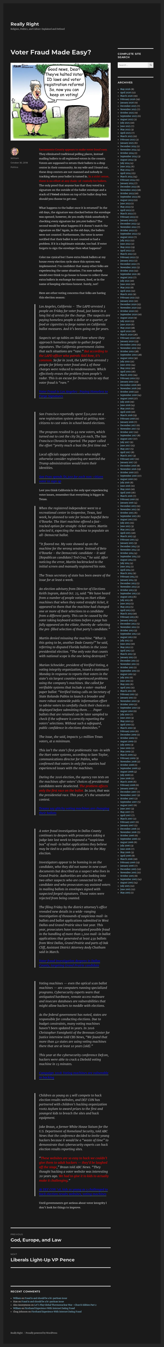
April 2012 (125, 650)
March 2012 (126, 654)
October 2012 (127, 630)
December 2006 (128, 829)
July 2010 (124, 714)
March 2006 (126, 859)
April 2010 (125, 724)
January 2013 (126, 620)
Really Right (25, 24)
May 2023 (125, 207)
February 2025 (127, 139)
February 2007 (127, 822)
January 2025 (127, 143)
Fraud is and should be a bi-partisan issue (46, 1298)
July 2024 (125, 163)
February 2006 (127, 862)
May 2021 (125, 287)
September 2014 (128, 556)
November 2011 (128, 664)
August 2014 (126, 560)
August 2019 (126, 358)
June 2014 (125, 566)
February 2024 (127, 180)
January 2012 (126, 657)
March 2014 (126, 573)
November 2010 (128, 701)
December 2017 (128, 425)
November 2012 (128, 627)
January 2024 (127, 183)
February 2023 (127, 217)
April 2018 (125, 412)
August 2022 (126, 237)
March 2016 (126, 496)
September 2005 (128, 879)
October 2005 (127, 876)
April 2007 (125, 815)
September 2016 (128, 476)
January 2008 (127, 788)
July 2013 (124, 600)
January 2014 (126, 580)
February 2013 (127, 617)
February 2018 (127, 418)
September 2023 (128, 196)
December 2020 (128, 304)
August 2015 (126, 519)
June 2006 (125, 849)
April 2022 (125, 250)
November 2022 (128, 227)
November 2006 (128, 832)
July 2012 (124, 640)
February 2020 (127, 338)
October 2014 (127, 553)
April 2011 (125, 687)
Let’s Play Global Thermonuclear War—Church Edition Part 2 (65, 1305)
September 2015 (128, 516)
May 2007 (125, 812)
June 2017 (125, 445)
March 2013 (126, 613)
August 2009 (126, 741)
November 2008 (128, 761)
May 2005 (125, 892)
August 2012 (126, 637)
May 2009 (125, 751)
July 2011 (124, 677)
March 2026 (126, 96)
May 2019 (125, 368)
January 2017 (126, 462)
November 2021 (128, 267)
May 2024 (125, 170)
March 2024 (126, 176)
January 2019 (127, 381)
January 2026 (127, 102)
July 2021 (124, 281)
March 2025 (126, 136)
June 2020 (125, 324)
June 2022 (125, 244)
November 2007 (128, 795)
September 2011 (128, 670)
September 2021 (128, 274)
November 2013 (128, 586)
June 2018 (125, 405)
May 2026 (125, 89)
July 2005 (125, 886)
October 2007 (127, 798)
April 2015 (125, 533)
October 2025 (127, 112)
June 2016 (125, 486)
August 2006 (126, 842)
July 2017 (124, 442)
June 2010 (125, 718)
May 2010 (125, 721)
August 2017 (126, 439)
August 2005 (126, 882)
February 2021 (127, 297)
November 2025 (128, 109)
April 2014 (125, 570)
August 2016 (126, 479)
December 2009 (128, 734)
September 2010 (128, 707)
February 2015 (127, 539)
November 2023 (128, 190)
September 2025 (128, 116)
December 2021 (128, 264)
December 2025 (128, 106)
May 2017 (125, 449)
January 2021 (126, 301)
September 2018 (128, 395)
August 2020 (126, 317)
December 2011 (128, 660)
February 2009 (127, 758)
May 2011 (125, 684)
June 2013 (125, 603)
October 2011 (126, 667)
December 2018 (128, 385)
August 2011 (126, 674)
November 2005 (128, 872)
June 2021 (125, 284)
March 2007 (126, 818)
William (15, 158)
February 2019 (127, 378)
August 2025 (126, 119)
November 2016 (128, 469)
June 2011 (125, 681)
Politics (14, 167)
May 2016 (125, 489)
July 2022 (125, 240)
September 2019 (128, 354)
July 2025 (125, 123)
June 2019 (125, 365)
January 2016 (127, 502)
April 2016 (125, 492)
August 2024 (126, 159)
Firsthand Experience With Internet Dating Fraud (50, 1308)
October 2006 (127, 835)
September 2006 (128, 839)
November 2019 (128, 348)
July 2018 (124, 402)
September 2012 (128, 634)
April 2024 (125, 173)
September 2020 (128, 314)
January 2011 (126, 697)
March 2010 (126, 728)
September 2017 (128, 435)
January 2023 (127, 220)
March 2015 (126, 536)
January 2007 (127, 825)
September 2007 (128, 802)
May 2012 (125, 647)
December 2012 (128, 623)
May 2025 (125, 129)
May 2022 (125, 247)
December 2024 (128, 146)
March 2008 (126, 781)
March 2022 (126, 254)
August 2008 (126, 771)
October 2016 (127, 472)
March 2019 (126, 375)
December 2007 (128, 792)
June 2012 (125, 644)
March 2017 (126, 455)
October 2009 (127, 738)
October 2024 (127, 153)
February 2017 (127, 459)
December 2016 (128, 465)
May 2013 (125, 607)
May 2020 (125, 328)
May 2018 (125, 408)
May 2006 (125, 852)
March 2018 (126, 415)
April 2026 (125, 92)
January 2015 (126, 543)
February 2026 (127, 99)
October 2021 (127, 270)
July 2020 (125, 321)
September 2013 (128, 593)
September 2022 (128, 233)
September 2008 (128, 768)
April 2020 (125, 331)
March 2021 (126, 294)
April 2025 (125, 133)
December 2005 (128, 869)
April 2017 (125, 452)
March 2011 (126, 691)
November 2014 (128, 549)
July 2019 (125, 361)
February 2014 (127, 576)
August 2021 (126, 277)
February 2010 (127, 731)
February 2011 (127, 694)
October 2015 (127, 512)
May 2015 (125, 529)
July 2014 (124, 563)
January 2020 (127, 341)
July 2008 (125, 775)
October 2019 (127, 351)
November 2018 (128, 388)
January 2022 (127, 260)
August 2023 (126, 200)
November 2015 (128, 509)
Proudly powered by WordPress (41, 1333)
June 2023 (125, 203)
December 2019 (128, 344)
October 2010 (127, 704)
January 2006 (127, 865)
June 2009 (125, 748)
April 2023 (125, 210)
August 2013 (126, 597)
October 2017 (127, 432)
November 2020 (128, 307)
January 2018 (126, 422)
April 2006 (125, 855)
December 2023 (128, 186)
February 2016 (127, 499)
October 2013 (126, 590)
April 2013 (125, 610)
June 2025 (125, 126)
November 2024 (128, 149)
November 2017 (128, 428)
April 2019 (125, 371)
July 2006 (125, 845)
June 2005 (125, 889)
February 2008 (127, 785)
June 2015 (125, 526)
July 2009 (125, 744)
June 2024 (125, 166)
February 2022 (127, 257)
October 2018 (127, 391)
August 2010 (126, 711)
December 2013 (128, 583)
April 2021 (125, 291)
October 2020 (127, 311)
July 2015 (124, 523)
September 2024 (128, 156)
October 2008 (127, 765)
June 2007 (125, 808)
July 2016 (125, 482)
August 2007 (126, 805)
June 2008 (125, 778)
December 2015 (128, 506)
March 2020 (126, 334)
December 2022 (128, 223)
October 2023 (127, 193)
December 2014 (128, 546)
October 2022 (127, 230)
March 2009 (126, 755)
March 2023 (126, 213)
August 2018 (126, 398)
